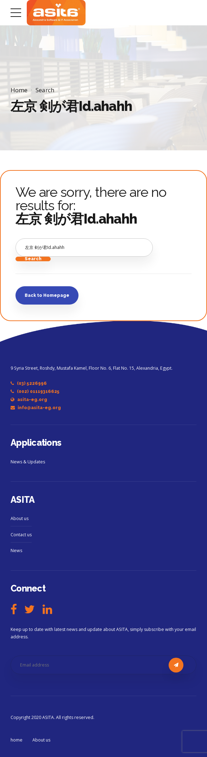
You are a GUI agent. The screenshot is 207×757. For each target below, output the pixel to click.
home (17, 740)
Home (19, 90)
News (16, 550)
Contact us (21, 535)
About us (20, 518)
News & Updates (28, 462)
